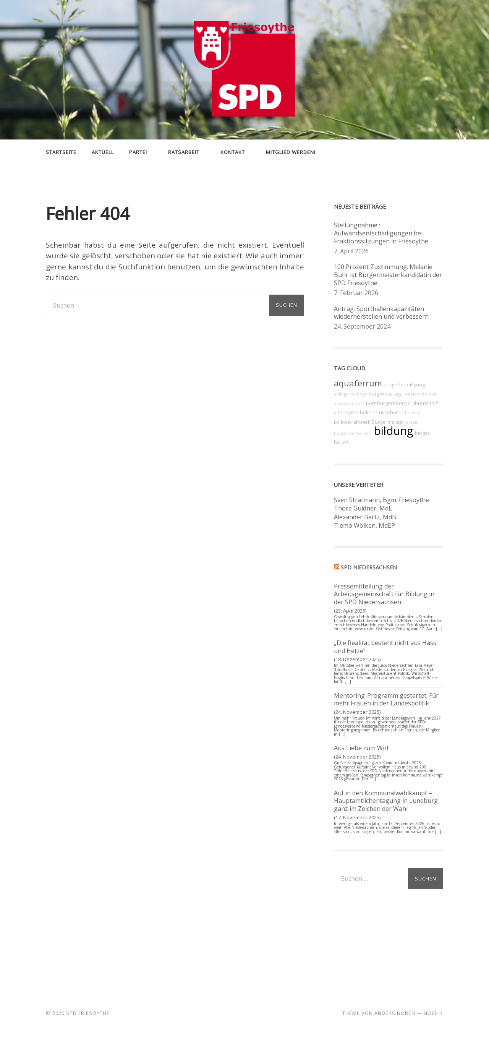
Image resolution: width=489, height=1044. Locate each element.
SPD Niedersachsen (369, 567)
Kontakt (232, 152)
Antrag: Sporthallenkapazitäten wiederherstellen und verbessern (381, 313)
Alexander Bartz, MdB (365, 517)
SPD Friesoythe (88, 1013)
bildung (393, 430)
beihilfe (413, 412)
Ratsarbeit (183, 152)
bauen (341, 442)
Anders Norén (394, 1013)
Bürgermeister (388, 422)
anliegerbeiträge (350, 394)
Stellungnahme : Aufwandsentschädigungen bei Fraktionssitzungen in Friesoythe (381, 233)
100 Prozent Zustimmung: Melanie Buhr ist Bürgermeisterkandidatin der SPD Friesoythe (388, 275)
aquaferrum (358, 383)
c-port (369, 403)
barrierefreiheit (420, 394)
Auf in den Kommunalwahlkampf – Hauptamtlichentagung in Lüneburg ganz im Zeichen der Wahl (386, 801)
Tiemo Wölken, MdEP (364, 525)
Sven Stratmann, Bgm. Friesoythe (381, 500)
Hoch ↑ (433, 1013)
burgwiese (381, 394)
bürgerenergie (394, 403)
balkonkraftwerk (352, 422)
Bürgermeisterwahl (353, 433)
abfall (411, 422)
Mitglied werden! (291, 152)
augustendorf (347, 403)
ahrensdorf (425, 403)
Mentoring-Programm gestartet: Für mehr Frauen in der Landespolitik (386, 699)
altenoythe (346, 412)
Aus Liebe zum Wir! (361, 748)
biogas (422, 433)
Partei (138, 152)
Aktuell (103, 152)
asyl (398, 394)
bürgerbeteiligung (404, 384)
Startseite (61, 152)
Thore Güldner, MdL (363, 508)
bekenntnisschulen (381, 412)
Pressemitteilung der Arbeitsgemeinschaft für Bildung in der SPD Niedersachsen (384, 594)
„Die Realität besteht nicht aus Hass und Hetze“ (385, 647)
